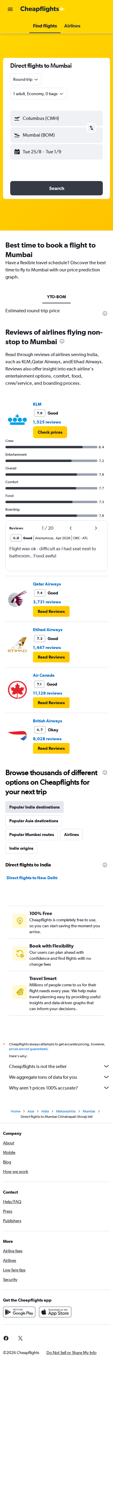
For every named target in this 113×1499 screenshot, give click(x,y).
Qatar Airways (47, 584)
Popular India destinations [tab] (34, 807)
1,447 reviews (47, 647)
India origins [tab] (21, 848)
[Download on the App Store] (55, 1312)
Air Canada (44, 675)
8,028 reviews (47, 738)
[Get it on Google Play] (19, 1312)
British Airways (47, 720)
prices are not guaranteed (28, 1049)
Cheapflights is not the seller (59, 1066)
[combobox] (26, 79)
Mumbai (89, 1111)
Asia (31, 1111)
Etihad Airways (47, 629)
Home (15, 1111)
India (45, 1111)
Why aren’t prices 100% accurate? (59, 1087)
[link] (50, 432)
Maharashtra (66, 1111)
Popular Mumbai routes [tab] (31, 834)
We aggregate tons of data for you (59, 1077)
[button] (10, 9)
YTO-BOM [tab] (56, 296)
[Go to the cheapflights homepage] (42, 9)
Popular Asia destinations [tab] (33, 820)
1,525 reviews (47, 422)
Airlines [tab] (71, 834)
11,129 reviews (47, 693)
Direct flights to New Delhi (32, 877)
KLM (37, 404)
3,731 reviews (47, 601)
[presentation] (105, 313)
